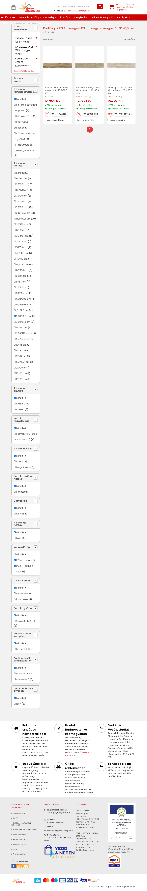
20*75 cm (21, 241)
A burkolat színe (23, 448)
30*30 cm (21, 195)
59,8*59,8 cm (23, 299)
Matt (19, 538)
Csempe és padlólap (28, 17)
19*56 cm (21, 344)
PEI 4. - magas (24, 560)
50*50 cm (21, 327)
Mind (19, 99)
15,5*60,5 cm (23, 218)
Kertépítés (122, 17)
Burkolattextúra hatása (23, 477)
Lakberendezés (44, 23)
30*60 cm (21, 184)
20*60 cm (21, 207)
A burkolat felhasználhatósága (25, 90)
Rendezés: (48, 39)
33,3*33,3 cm (23, 213)
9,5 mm (20, 513)
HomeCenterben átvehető (23, 689)
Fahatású (21, 491)
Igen (18, 703)
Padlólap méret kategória (23, 635)
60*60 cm (21, 178)
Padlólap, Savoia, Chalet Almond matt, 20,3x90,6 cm (120, 90)
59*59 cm (21, 247)
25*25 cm (21, 201)
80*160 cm (22, 270)
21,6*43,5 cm (23, 339)
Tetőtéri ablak (9, 23)
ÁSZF (14, 818)
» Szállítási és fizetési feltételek (21, 824)
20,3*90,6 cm (23, 316)
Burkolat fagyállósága (21, 420)
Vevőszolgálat (18, 844)
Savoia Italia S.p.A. (26, 621)
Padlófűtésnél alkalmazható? (22, 659)
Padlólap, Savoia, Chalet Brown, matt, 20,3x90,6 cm (56, 90)
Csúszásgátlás (22, 580)
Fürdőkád (63, 17)
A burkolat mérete (20, 164)
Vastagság (20, 500)
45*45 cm (22, 253)
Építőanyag (26, 23)
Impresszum (18, 813)
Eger (87, 10)
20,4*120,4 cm (24, 333)
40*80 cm (22, 258)
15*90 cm (21, 350)
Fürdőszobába (24, 116)
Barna (19, 461)
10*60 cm (21, 379)
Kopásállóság (22, 547)
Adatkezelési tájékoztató (23, 829)
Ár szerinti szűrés (19, 80)
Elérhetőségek (19, 854)
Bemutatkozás (19, 839)
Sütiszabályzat (19, 834)
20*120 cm (22, 224)
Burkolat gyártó (23, 608)
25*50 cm (21, 287)
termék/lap (129, 39)
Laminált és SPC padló (101, 17)
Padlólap (49, 28)
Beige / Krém (23, 467)
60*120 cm (22, 190)
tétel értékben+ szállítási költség (125, 7)
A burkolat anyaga (20, 389)
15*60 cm (21, 373)
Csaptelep (49, 17)
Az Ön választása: (20, 28)
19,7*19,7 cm (22, 362)
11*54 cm (21, 281)
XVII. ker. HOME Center (74, 10)
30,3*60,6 (21, 276)
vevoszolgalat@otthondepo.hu (58, 830)
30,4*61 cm (22, 236)
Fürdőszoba (7, 17)
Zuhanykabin (79, 17)
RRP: (47, 96)
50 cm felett (23, 649)
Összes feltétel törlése (24, 71)
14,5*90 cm (22, 264)
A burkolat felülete (20, 524)
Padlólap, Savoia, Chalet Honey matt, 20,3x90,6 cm (88, 90)
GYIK (14, 849)
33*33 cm (21, 293)
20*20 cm (21, 367)
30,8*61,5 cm (23, 322)
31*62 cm (21, 356)
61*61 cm (21, 230)
